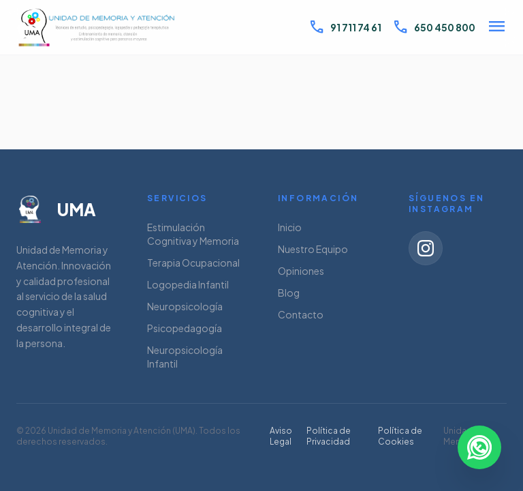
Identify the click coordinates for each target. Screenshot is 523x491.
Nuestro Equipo (313, 249)
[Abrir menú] (496, 27)
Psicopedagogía (184, 328)
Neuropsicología (185, 306)
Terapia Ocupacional (193, 262)
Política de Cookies (400, 436)
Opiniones (301, 271)
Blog (289, 292)
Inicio (290, 227)
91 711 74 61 (344, 27)
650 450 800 (433, 27)
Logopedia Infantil (188, 284)
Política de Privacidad (328, 436)
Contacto (300, 314)
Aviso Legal (281, 436)
